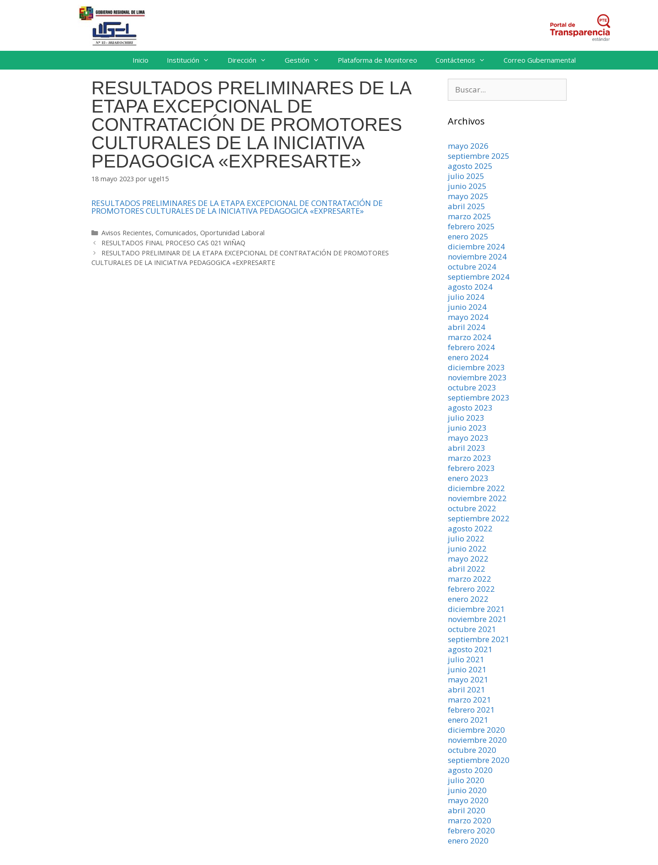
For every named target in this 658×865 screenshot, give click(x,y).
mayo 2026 (468, 146)
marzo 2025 (469, 216)
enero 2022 (468, 599)
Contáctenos (464, 60)
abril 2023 (466, 448)
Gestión (307, 60)
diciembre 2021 (476, 609)
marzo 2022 (469, 578)
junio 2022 (467, 548)
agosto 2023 (470, 407)
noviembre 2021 (477, 619)
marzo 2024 (469, 337)
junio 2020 (467, 790)
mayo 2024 (468, 317)
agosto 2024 (470, 286)
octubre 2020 (472, 750)
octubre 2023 (472, 387)
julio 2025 (466, 176)
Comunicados (175, 232)
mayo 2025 (468, 196)
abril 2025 (466, 206)
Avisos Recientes (126, 232)
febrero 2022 (471, 589)
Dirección (252, 60)
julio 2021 (466, 659)
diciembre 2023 (476, 367)
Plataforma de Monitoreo (377, 60)
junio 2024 (467, 307)
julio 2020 (466, 780)
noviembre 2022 (477, 498)
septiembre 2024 (478, 276)
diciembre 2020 (476, 729)
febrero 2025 (471, 226)
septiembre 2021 (478, 639)
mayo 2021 (468, 679)
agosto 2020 (470, 770)
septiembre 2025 (478, 156)
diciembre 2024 (476, 246)
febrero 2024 (471, 347)
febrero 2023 (471, 468)
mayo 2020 (468, 800)
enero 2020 (468, 840)
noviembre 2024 (477, 256)
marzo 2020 (469, 820)
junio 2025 (467, 186)
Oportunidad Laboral (232, 232)
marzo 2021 (469, 699)
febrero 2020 (471, 830)
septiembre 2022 (478, 518)
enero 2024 (468, 357)
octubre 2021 (472, 629)
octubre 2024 (472, 266)
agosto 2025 (470, 166)
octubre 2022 (472, 508)
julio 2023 (466, 417)
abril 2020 (466, 810)
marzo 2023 (469, 458)
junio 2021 (467, 669)
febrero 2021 (471, 709)
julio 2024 (466, 297)
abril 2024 (466, 327)
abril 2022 (466, 568)
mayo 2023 (468, 437)
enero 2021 (468, 719)
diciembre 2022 (476, 488)
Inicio (141, 60)
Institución (192, 60)
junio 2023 (467, 427)
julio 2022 (466, 538)
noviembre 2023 (477, 377)
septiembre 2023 (478, 397)
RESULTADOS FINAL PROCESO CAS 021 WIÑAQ (173, 242)
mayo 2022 (468, 558)
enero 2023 (468, 478)
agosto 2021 (470, 649)
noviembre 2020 (477, 740)
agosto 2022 (470, 528)
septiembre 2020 (478, 760)
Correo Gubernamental (540, 60)
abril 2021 (466, 689)
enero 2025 (468, 236)
